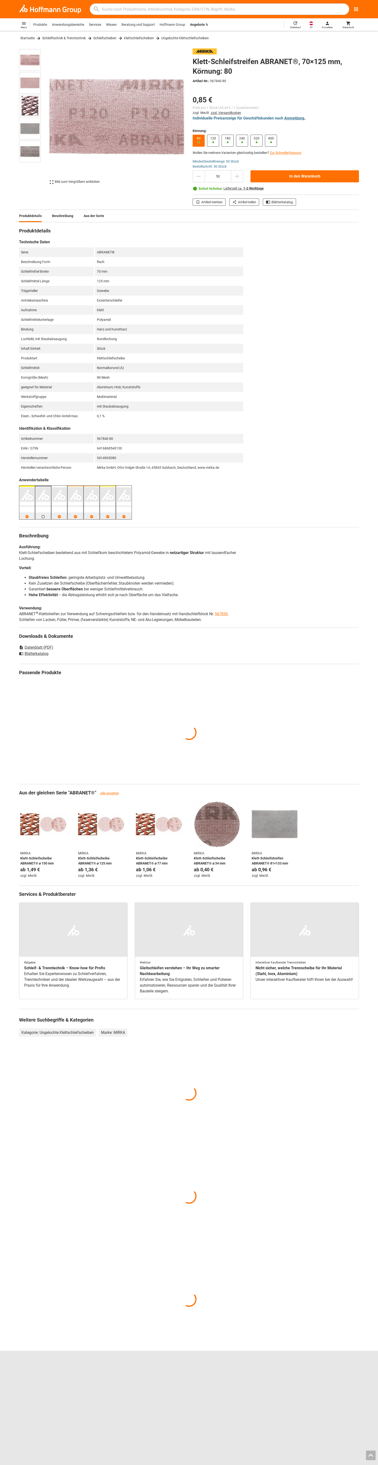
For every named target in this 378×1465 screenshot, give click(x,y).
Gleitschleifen (203, 1386)
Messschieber (203, 1381)
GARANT (25, 1391)
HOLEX (24, 1401)
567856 (221, 614)
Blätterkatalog (279, 202)
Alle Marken (27, 1406)
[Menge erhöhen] (237, 176)
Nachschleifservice (120, 1391)
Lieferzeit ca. (243, 188)
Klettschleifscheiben (139, 38)
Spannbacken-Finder (121, 1381)
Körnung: (200, 131)
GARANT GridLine (32, 1396)
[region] (33, 116)
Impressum (267, 1460)
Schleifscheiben (104, 38)
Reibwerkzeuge (204, 1371)
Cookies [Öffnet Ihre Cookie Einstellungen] (352, 1460)
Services (95, 24)
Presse (24, 1386)
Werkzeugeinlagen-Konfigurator (129, 1386)
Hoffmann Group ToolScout (126, 1376)
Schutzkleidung (204, 1396)
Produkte (40, 24)
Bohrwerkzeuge (204, 1376)
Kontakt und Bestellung (296, 1371)
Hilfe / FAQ (287, 1376)
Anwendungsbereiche (68, 24)
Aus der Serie (94, 216)
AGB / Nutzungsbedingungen (300, 1460)
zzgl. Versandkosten (226, 113)
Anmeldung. (294, 118)
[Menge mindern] (199, 176)
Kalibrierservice (117, 1396)
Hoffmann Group (172, 24)
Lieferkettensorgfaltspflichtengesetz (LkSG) (312, 1396)
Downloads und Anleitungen (300, 1386)
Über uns (25, 1381)
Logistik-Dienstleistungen (124, 1401)
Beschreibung (62, 216)
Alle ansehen (109, 793)
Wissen (111, 24)
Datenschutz (334, 1460)
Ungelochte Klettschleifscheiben (185, 38)
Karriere (25, 1371)
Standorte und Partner (36, 1376)
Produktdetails (30, 216)
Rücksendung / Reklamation (300, 1381)
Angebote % (199, 24)
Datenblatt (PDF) (36, 647)
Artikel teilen (244, 202)
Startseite (27, 38)
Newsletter (287, 1391)
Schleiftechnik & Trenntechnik (64, 38)
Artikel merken (209, 202)
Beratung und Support (138, 24)
